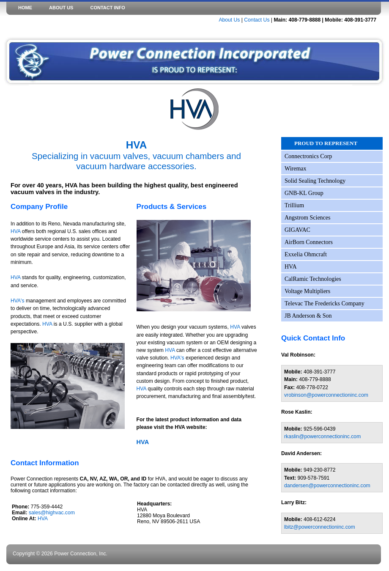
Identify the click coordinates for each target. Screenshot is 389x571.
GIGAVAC (297, 230)
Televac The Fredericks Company (324, 303)
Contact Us (256, 20)
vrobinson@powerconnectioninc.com (326, 395)
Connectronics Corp (308, 156)
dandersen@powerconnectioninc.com (327, 486)
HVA (291, 267)
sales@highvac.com (52, 513)
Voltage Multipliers (307, 291)
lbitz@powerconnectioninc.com (319, 527)
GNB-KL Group (304, 193)
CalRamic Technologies (313, 279)
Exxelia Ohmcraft (306, 254)
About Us (229, 20)
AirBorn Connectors (309, 242)
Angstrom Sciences (307, 217)
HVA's (18, 301)
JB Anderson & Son (308, 316)
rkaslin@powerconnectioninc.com (322, 436)
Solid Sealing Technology (315, 181)
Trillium (294, 205)
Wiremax (296, 168)
